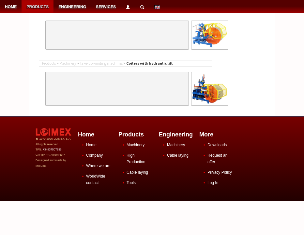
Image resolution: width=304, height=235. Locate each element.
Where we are (98, 166)
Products (49, 63)
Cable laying (137, 172)
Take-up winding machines (101, 63)
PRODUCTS (37, 7)
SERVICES (106, 7)
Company (94, 155)
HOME (11, 7)
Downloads (217, 145)
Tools (131, 182)
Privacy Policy (219, 172)
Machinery (67, 63)
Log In (212, 182)
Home (91, 145)
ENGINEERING (72, 7)
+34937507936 (52, 149)
